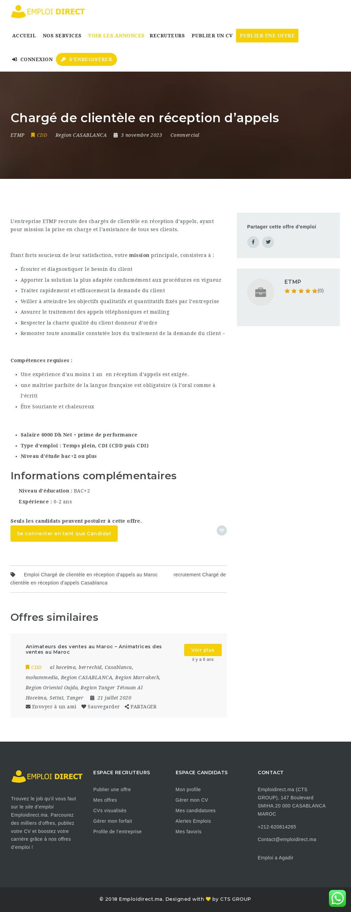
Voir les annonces (116, 35)
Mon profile (188, 789)
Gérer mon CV (192, 800)
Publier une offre (112, 789)
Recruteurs (167, 35)
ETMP (293, 282)
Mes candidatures (196, 810)
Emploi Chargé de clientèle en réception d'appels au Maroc (91, 574)
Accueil (24, 35)
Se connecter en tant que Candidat (64, 534)
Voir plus (203, 650)
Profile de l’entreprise (117, 831)
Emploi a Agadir (276, 857)
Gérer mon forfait (112, 821)
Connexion (32, 59)
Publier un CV (212, 35)
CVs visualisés (109, 810)
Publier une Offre (267, 35)
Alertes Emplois (193, 821)
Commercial (185, 135)
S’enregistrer (86, 59)
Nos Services (62, 35)
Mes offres (105, 800)
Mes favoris (189, 831)
